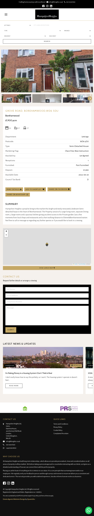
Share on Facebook (59, 189)
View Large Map (47, 268)
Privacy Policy (57, 427)
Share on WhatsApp (18, 194)
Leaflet (75, 264)
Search (47, 41)
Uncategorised (9, 365)
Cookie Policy (57, 430)
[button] (47, 244)
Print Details (13, 189)
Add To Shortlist (34, 189)
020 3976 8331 (69, 2)
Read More (14, 386)
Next (88, 98)
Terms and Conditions (60, 424)
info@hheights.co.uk (55, 2)
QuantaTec (31, 499)
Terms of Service (45, 495)
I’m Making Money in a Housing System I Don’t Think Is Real (28, 373)
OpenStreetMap (82, 264)
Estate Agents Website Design (14, 499)
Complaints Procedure (60, 433)
